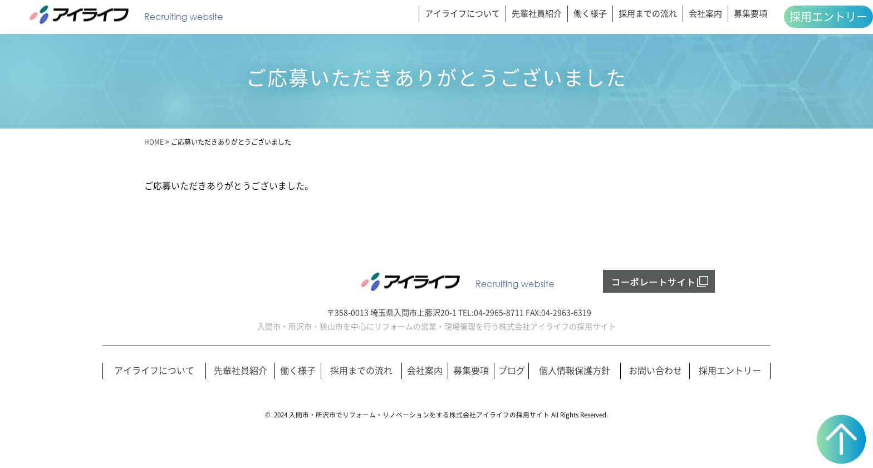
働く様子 (590, 13)
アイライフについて (462, 13)
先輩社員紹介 (537, 13)
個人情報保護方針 (574, 370)
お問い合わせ (655, 370)
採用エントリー (828, 16)
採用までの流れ (648, 13)
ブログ (511, 370)
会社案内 (705, 13)
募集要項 (750, 13)
